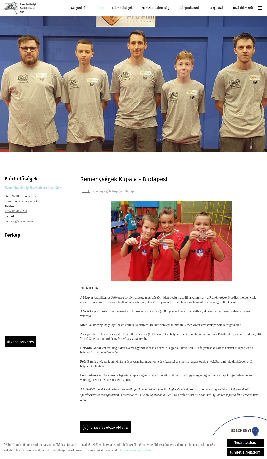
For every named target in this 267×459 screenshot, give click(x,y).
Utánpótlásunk (188, 8)
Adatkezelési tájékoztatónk (136, 450)
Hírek (99, 8)
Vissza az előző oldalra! (110, 425)
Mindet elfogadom (245, 452)
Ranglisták (216, 8)
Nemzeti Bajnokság (155, 8)
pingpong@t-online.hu (19, 219)
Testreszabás (245, 442)
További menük (247, 8)
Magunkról (78, 8)
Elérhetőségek (122, 8)
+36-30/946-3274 (16, 209)
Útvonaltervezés (20, 339)
